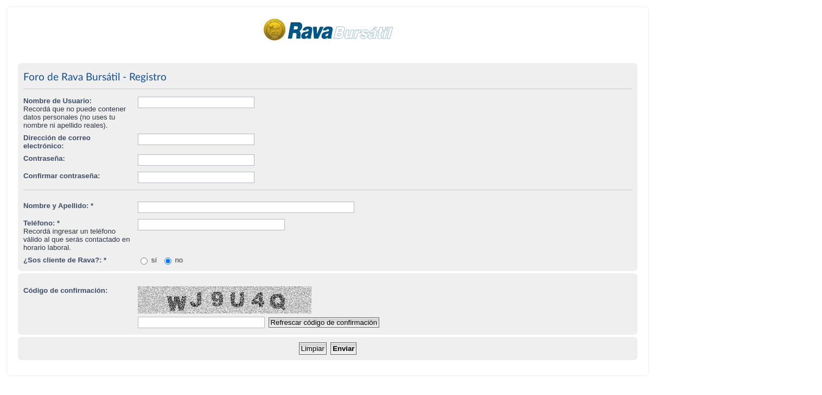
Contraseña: (44, 158)
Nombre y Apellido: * (58, 206)
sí (149, 260)
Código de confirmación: (65, 290)
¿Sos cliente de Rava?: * (64, 260)
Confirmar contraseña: (61, 176)
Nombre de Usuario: (57, 101)
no (173, 260)
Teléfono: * (41, 223)
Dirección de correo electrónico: (57, 142)
